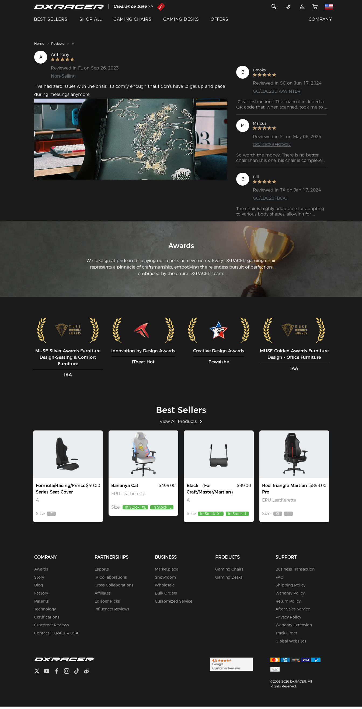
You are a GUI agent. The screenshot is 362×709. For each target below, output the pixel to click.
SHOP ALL (90, 19)
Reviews (57, 43)
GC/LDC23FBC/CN (272, 144)
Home (39, 43)
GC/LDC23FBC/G (270, 198)
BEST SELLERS (51, 19)
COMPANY (320, 19)
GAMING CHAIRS (132, 19)
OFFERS (219, 19)
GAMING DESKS (181, 19)
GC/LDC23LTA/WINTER (277, 91)
